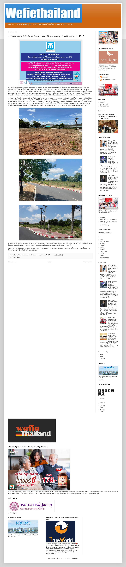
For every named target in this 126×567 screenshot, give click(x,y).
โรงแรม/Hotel (103, 251)
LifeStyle (102, 253)
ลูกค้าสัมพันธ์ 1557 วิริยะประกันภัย (108, 219)
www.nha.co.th (33, 250)
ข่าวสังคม (102, 249)
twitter (101, 407)
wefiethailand (103, 217)
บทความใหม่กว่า (12, 262)
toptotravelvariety (104, 104)
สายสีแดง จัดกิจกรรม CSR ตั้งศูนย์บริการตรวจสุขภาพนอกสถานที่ (113, 320)
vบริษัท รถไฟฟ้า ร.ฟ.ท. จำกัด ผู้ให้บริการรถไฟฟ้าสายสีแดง (108, 222)
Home (101, 239)
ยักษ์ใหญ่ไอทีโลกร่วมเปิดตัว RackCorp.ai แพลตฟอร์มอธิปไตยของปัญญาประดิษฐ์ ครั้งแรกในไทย (109, 161)
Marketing (102, 247)
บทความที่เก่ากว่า (87, 262)
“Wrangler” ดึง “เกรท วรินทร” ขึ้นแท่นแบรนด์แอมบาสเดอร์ (113, 143)
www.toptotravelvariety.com (109, 79)
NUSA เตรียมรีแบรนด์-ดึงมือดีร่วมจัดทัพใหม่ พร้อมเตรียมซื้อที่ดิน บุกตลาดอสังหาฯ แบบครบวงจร (113, 179)
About (101, 356)
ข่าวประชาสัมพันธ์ (16, 257)
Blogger (75, 558)
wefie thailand (105, 77)
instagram (102, 411)
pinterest (102, 409)
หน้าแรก (50, 262)
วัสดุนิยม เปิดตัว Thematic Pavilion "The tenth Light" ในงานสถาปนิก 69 (107, 116)
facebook (102, 405)
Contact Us (103, 358)
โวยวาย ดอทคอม (104, 106)
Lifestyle (102, 245)
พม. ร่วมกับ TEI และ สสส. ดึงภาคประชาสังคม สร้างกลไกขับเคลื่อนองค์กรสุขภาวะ (112, 336)
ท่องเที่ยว (102, 243)
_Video (102, 255)
